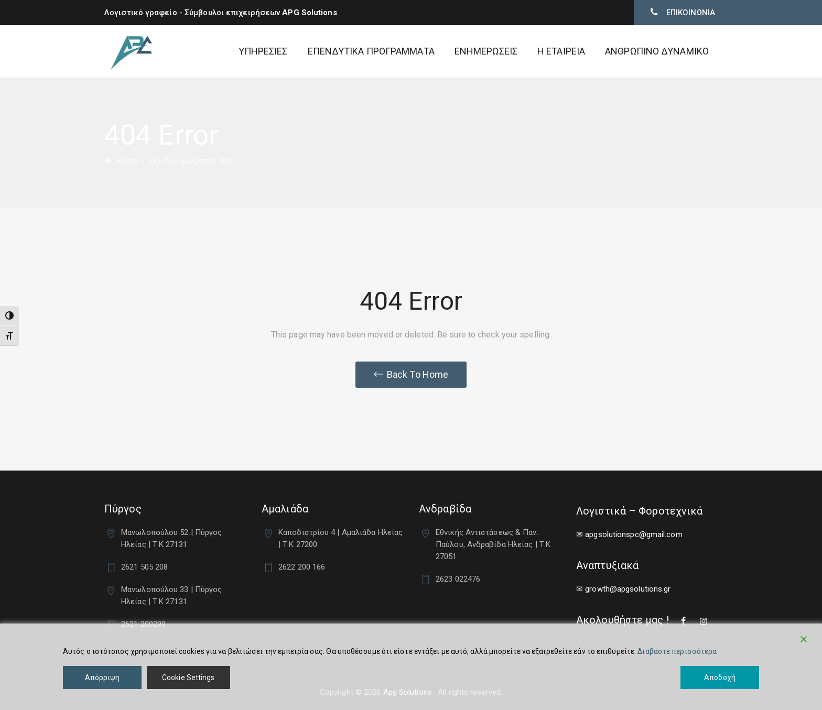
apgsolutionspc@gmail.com (633, 534)
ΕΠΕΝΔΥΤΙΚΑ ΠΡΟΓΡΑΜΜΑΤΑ (371, 51)
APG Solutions (309, 12)
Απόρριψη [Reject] (102, 677)
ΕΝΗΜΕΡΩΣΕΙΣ (486, 51)
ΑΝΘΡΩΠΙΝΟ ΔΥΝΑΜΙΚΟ (657, 51)
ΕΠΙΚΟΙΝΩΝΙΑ (689, 12)
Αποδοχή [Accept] (720, 677)
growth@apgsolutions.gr (627, 589)
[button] (411, 375)
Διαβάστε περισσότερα (677, 651)
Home (120, 161)
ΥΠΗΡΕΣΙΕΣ (263, 51)
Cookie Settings (188, 677)
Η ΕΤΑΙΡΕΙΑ (561, 51)
